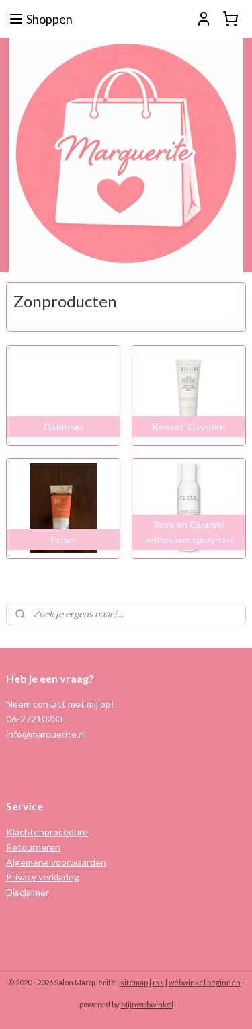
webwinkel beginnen (205, 982)
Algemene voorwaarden (56, 862)
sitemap (134, 982)
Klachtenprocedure (47, 831)
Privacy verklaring (42, 876)
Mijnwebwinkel (147, 1004)
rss (158, 982)
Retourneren (33, 847)
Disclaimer (27, 892)
